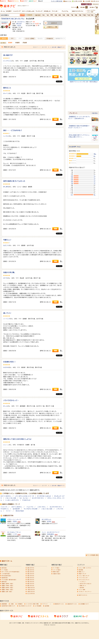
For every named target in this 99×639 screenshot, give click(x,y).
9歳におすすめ (30, 585)
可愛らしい (7, 240)
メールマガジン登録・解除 (32, 603)
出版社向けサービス (72, 603)
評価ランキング (82, 573)
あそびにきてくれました (85, 583)
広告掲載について (84, 603)
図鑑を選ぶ (4, 581)
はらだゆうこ (21, 21)
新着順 (17, 42)
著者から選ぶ (56, 571)
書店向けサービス (59, 603)
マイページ (44, 603)
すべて (4, 38)
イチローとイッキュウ (14, 519)
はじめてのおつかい (38, 498)
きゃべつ (6, 93)
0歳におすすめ (30, 567)
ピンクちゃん (7, 61)
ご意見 (12, 603)
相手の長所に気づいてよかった (14, 181)
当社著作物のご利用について (8, 605)
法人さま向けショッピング (25, 605)
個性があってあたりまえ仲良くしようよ (17, 439)
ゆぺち (5, 278)
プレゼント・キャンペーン (85, 591)
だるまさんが (26, 500)
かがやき (6, 367)
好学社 (49, 521)
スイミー (8, 511)
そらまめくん (5, 509)
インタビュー (83, 581)
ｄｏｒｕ (6, 444)
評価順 (25, 42)
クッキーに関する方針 (56, 1)
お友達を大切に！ (9, 362)
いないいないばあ (10, 498)
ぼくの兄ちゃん (46, 519)
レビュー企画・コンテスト (85, 567)
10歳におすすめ (31, 587)
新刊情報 (81, 569)
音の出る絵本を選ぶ (6, 575)
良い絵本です (8, 55)
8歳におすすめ (30, 583)
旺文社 (19, 25)
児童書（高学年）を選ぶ (7, 587)
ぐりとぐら (4, 507)
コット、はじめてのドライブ (50, 532)
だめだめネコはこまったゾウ (12, 19)
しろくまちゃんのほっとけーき (24, 496)
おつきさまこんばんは (44, 496)
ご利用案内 (19, 603)
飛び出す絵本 (20, 511)
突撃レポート (83, 585)
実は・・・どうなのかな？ (12, 130)
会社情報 (47, 605)
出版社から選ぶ (56, 573)
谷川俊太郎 (16, 509)
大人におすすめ (31, 593)
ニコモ (15, 534)
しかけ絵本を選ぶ (6, 573)
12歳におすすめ (31, 591)
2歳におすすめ (30, 571)
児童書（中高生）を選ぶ (7, 589)
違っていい (7, 313)
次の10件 (54, 47)
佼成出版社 (50, 534)
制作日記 (82, 587)
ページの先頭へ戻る (92, 555)
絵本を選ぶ (4, 567)
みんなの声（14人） (75, 146)
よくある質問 (38, 605)
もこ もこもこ (24, 498)
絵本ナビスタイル (83, 595)
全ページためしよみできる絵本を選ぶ (10, 571)
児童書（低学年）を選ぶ (7, 583)
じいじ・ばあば (29, 38)
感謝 (55, 76)
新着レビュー (82, 571)
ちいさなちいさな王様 (30, 509)
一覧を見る (94, 113)
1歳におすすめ (30, 569)
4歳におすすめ (30, 575)
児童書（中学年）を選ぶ (7, 585)
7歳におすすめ (30, 581)
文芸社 (15, 521)
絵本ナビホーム (7, 561)
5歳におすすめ (30, 577)
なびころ (6, 245)
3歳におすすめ (30, 573)
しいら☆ (6, 136)
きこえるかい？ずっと (14, 532)
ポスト (59, 81)
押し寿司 (6, 186)
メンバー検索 (82, 589)
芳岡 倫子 (19, 23)
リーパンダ (6, 318)
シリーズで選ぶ (56, 569)
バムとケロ (29, 507)
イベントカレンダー (83, 577)
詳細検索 (29, 15)
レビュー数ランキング (84, 575)
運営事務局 (4, 603)
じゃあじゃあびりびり (12, 500)
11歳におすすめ (31, 589)
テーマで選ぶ (56, 567)
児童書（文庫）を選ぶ (7, 591)
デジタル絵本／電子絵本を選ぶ (9, 579)
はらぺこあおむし (6, 496)
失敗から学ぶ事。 (9, 272)
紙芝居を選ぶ (5, 577)
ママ (12, 38)
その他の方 (49, 38)
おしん (5, 406)
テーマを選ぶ (5, 569)
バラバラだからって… (11, 400)
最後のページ (61, 47)
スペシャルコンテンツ (84, 579)
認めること (7, 88)
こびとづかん (41, 507)
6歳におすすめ (30, 579)
